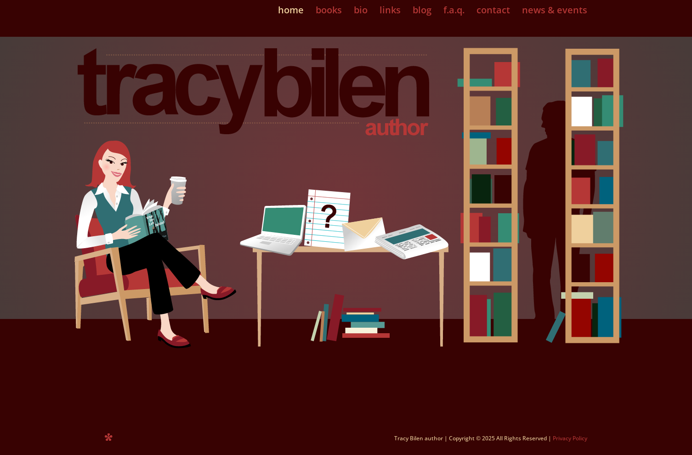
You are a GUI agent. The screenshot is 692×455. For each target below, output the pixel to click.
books (329, 11)
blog (422, 11)
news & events (554, 11)
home (291, 11)
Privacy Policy (570, 438)
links (390, 11)
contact (493, 11)
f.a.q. (454, 11)
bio (361, 11)
